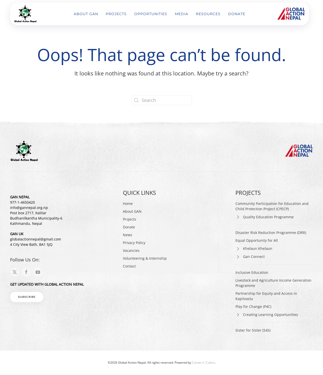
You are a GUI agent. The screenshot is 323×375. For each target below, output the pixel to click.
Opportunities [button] (150, 14)
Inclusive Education (251, 272)
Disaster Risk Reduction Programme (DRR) (270, 232)
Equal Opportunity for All (256, 240)
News (127, 234)
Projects (129, 219)
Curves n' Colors (203, 362)
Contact (129, 266)
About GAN (86, 14)
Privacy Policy (134, 242)
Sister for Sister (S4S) (253, 330)
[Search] (161, 100)
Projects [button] (116, 14)
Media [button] (181, 14)
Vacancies (131, 250)
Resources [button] (208, 14)
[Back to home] (26, 14)
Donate (236, 14)
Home (128, 203)
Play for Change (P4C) (253, 306)
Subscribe (27, 297)
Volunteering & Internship (145, 258)
